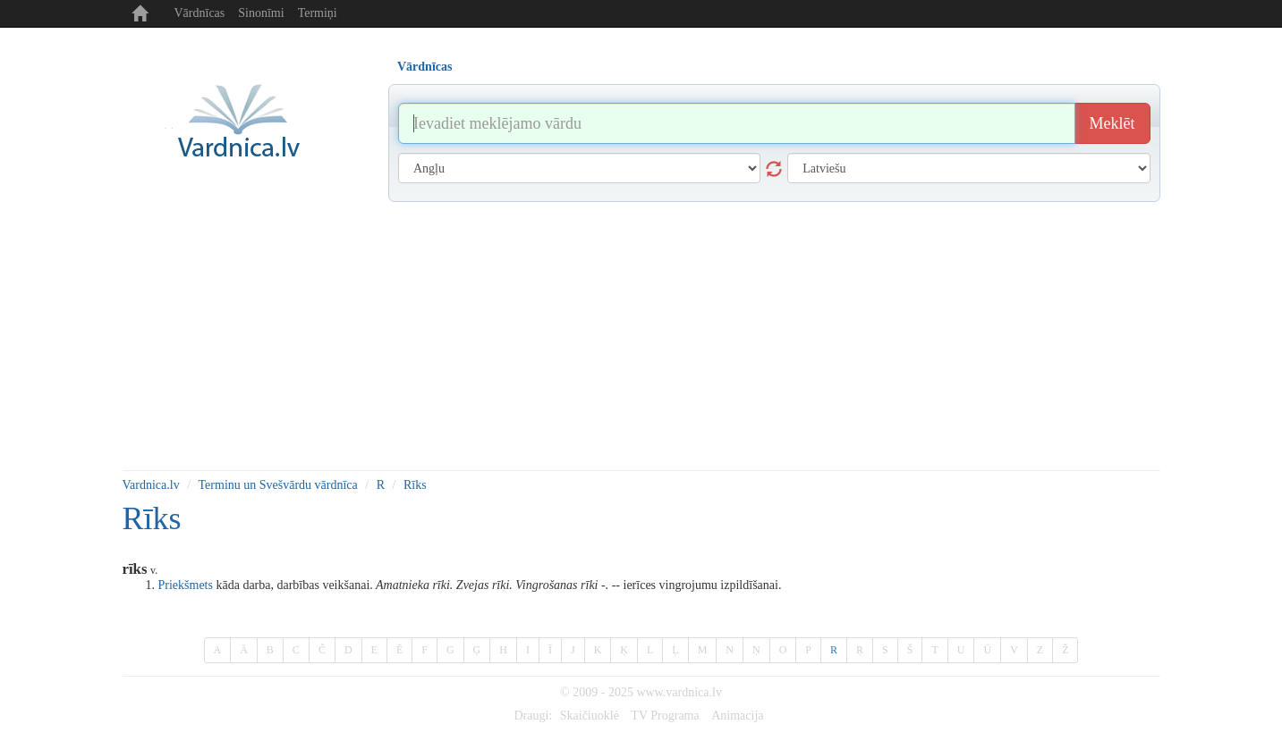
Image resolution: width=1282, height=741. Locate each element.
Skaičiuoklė (589, 715)
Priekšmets (185, 585)
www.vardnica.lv (679, 692)
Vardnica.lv (151, 485)
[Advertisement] (641, 336)
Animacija (737, 715)
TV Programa (665, 715)
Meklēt (1112, 123)
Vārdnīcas (199, 13)
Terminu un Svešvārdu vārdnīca (278, 485)
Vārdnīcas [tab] (424, 66)
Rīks (415, 485)
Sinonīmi (261, 13)
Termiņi (317, 13)
